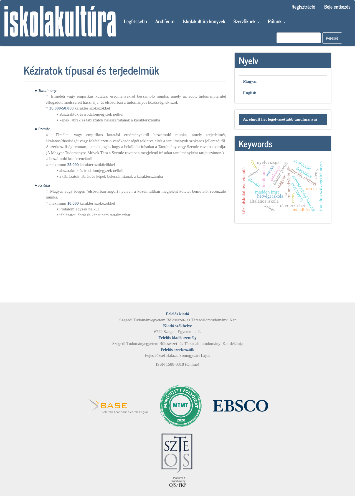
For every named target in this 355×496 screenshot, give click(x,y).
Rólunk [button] (277, 21)
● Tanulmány (46, 90)
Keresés (332, 37)
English (249, 93)
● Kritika (42, 185)
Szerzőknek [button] (247, 21)
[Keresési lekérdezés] (299, 37)
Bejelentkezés (337, 6)
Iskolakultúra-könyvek (204, 21)
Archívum (164, 21)
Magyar (250, 81)
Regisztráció (303, 6)
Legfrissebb (135, 21)
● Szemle (42, 129)
